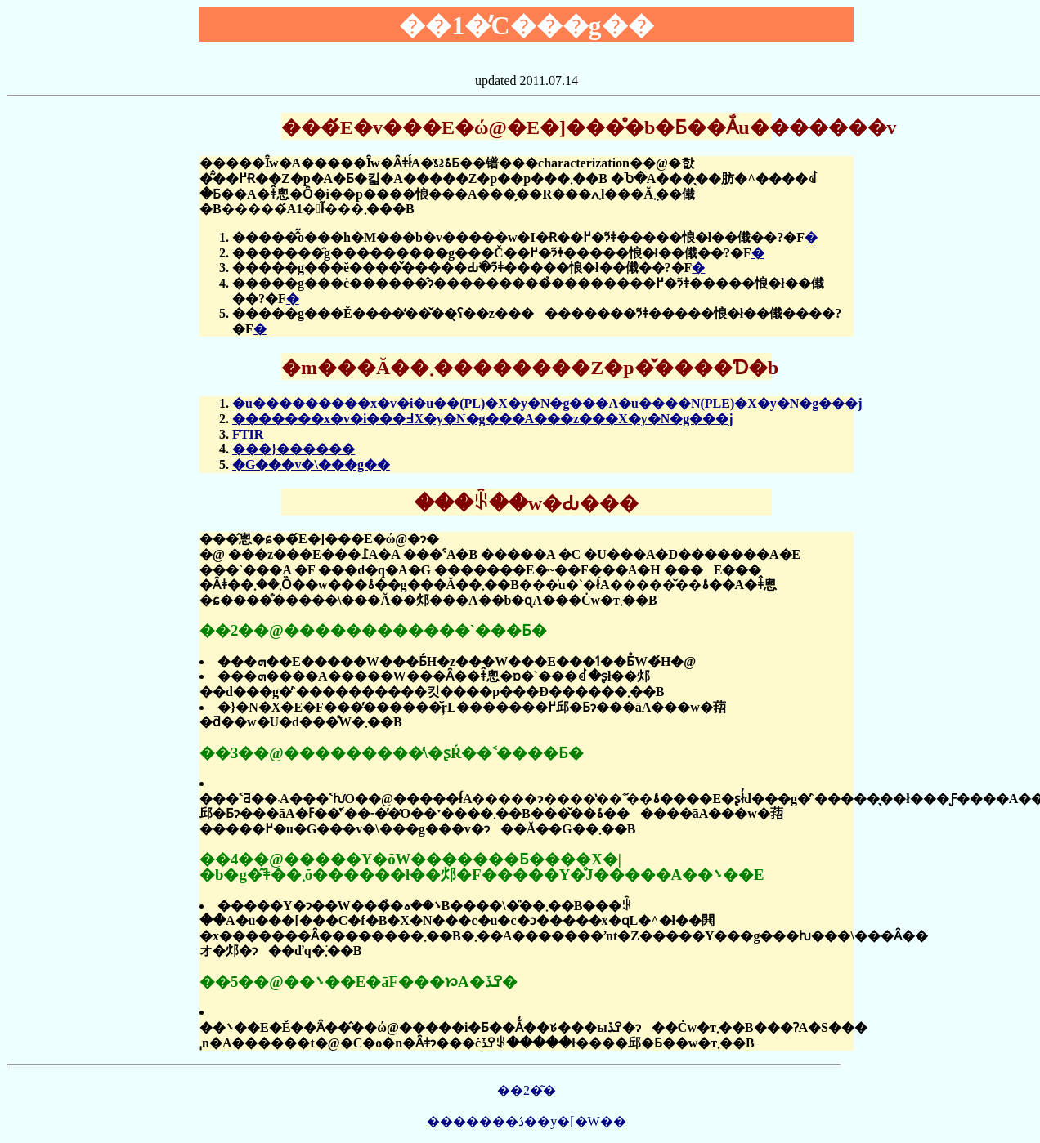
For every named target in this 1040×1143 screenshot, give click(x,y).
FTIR (247, 434)
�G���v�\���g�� (311, 464)
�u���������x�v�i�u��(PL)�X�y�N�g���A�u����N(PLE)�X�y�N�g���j (547, 403)
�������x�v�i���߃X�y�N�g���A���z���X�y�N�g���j (482, 419)
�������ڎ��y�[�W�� (526, 1121)
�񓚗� (811, 237)
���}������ (293, 449)
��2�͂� (526, 1090)
